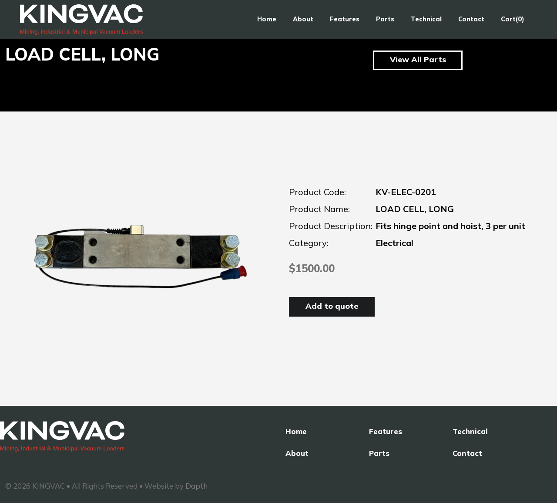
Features (344, 19)
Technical (426, 19)
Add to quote (331, 306)
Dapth (196, 485)
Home (266, 19)
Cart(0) (512, 19)
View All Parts (418, 59)
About (303, 19)
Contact (471, 19)
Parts (385, 19)
